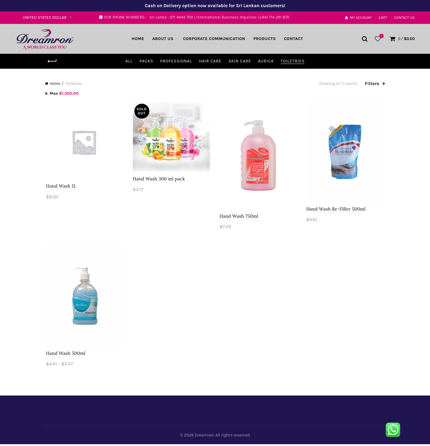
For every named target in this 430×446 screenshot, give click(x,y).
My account (358, 18)
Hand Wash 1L (60, 186)
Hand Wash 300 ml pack (158, 179)
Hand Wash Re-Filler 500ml (336, 209)
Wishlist (380, 36)
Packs (146, 61)
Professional (176, 61)
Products (264, 38)
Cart (383, 18)
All (129, 61)
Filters (372, 83)
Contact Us (404, 18)
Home (138, 38)
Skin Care (239, 61)
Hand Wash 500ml (64, 355)
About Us (162, 38)
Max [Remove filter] (64, 93)
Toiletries (293, 61)
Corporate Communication (214, 38)
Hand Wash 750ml (238, 217)
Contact (293, 38)
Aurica (266, 61)
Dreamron (204, 436)
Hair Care (210, 61)
